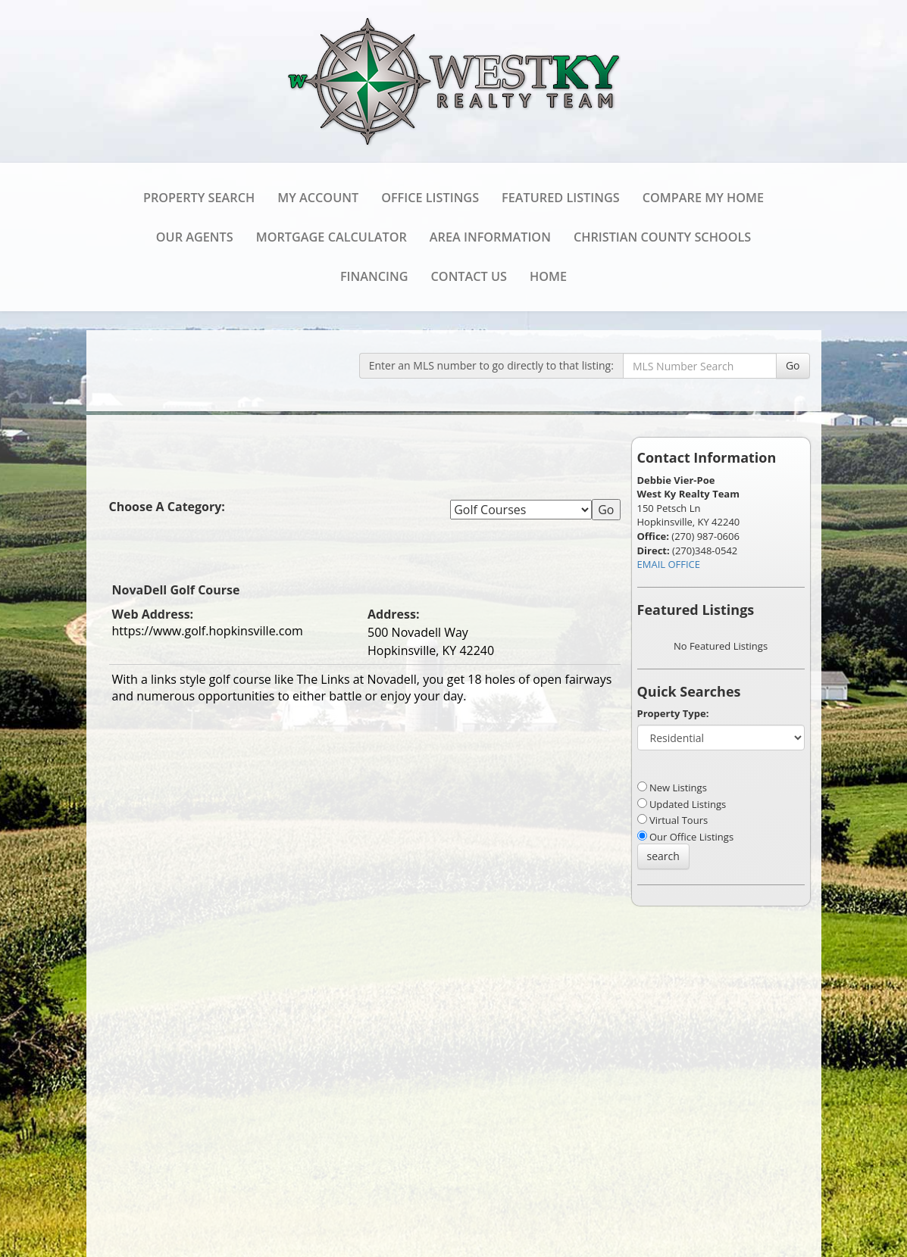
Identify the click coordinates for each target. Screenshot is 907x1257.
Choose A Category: (169, 506)
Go (793, 365)
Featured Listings (561, 197)
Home (548, 276)
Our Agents (194, 237)
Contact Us (469, 276)
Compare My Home (703, 197)
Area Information (490, 237)
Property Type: (673, 713)
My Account (317, 197)
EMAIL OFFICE (669, 564)
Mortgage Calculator (331, 237)
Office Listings (430, 197)
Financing (374, 276)
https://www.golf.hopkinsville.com (207, 630)
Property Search (199, 197)
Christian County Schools (662, 237)
